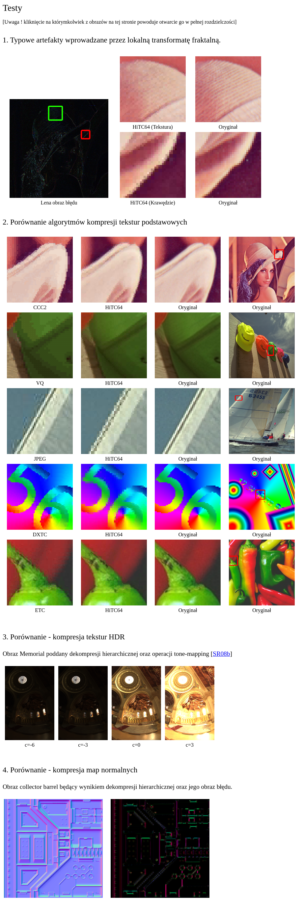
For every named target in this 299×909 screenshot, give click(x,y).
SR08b (221, 653)
